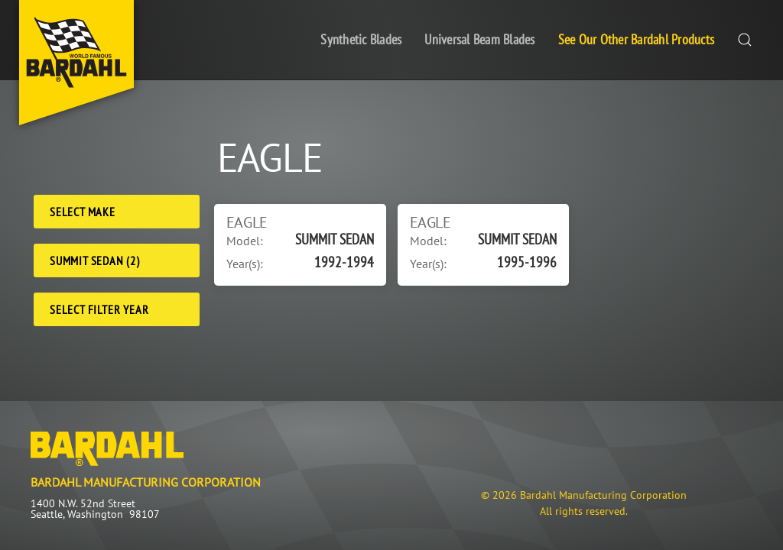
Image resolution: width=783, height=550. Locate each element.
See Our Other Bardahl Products (636, 39)
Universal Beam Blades (479, 39)
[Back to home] (76, 62)
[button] (744, 40)
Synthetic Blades (360, 39)
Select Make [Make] (82, 211)
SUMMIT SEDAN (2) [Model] (95, 260)
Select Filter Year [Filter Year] (99, 309)
